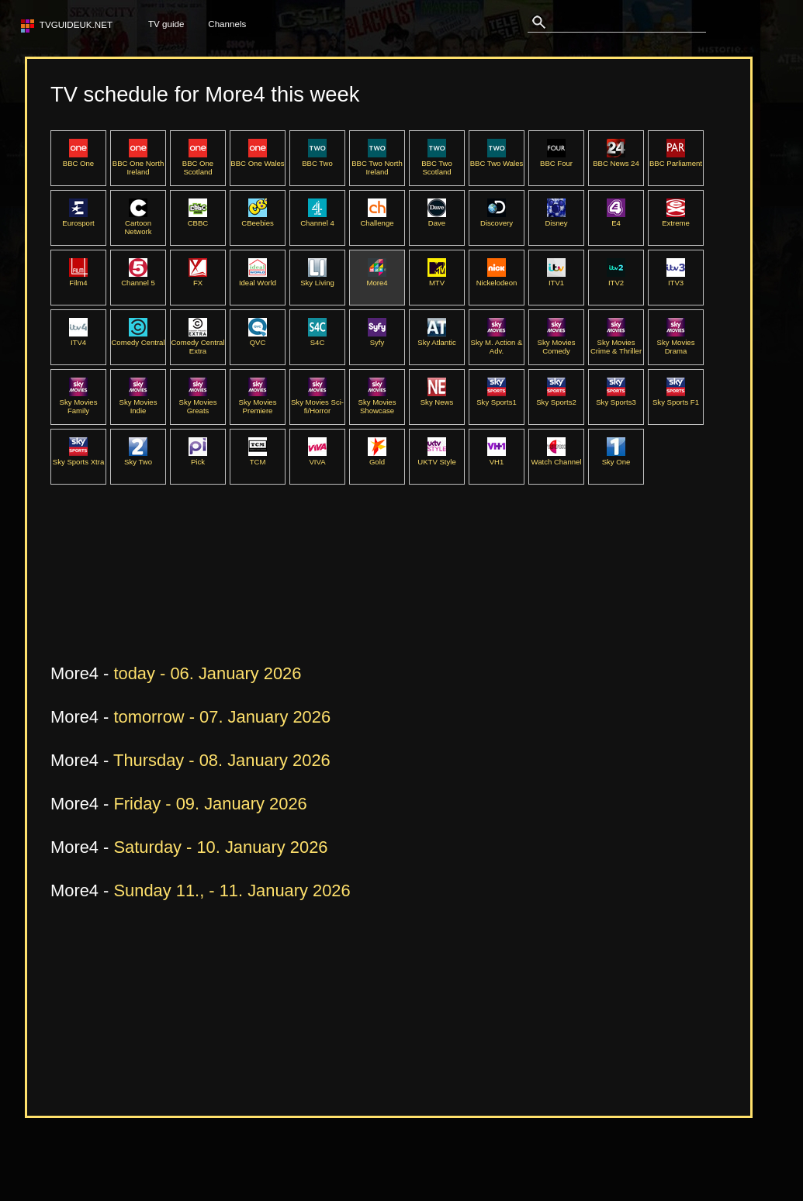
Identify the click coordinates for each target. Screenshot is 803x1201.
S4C (317, 338)
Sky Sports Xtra (78, 457)
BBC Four (556, 158)
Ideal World (257, 278)
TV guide (166, 24)
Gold (377, 457)
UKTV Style (436, 457)
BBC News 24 (616, 158)
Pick (198, 457)
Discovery (496, 218)
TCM (257, 457)
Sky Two (138, 457)
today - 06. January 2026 (207, 673)
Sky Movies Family (79, 402)
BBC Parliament (675, 158)
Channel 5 (138, 278)
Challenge (376, 218)
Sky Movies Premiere (258, 402)
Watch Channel (556, 457)
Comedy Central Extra (197, 342)
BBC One (78, 158)
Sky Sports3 (616, 397)
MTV (436, 278)
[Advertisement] (332, 603)
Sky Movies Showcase (377, 402)
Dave (436, 218)
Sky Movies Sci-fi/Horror (317, 402)
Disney (556, 218)
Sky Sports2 (556, 397)
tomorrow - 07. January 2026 (222, 716)
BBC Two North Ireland (377, 163)
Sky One (616, 457)
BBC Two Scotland (436, 163)
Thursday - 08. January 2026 (222, 760)
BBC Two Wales (497, 158)
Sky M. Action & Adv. (497, 342)
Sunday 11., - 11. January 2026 (231, 890)
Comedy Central (137, 338)
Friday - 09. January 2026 (209, 803)
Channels (227, 24)
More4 (376, 278)
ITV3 (675, 278)
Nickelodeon (496, 278)
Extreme (676, 218)
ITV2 (616, 278)
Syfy (377, 338)
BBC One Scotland (197, 163)
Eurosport (78, 218)
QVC (257, 338)
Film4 (78, 278)
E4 (616, 218)
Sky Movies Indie (138, 402)
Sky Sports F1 (675, 397)
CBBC (198, 218)
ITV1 (556, 278)
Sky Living (317, 278)
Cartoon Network (137, 223)
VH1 (496, 457)
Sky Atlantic (436, 338)
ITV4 (78, 338)
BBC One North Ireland (138, 163)
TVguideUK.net (73, 24)
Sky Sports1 (496, 397)
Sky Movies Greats (198, 402)
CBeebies (257, 218)
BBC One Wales (257, 158)
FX (198, 278)
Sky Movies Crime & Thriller (616, 342)
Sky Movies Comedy (557, 342)
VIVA (317, 457)
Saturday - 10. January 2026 (220, 847)
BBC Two (317, 158)
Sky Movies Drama (676, 342)
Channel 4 (317, 218)
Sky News (437, 397)
